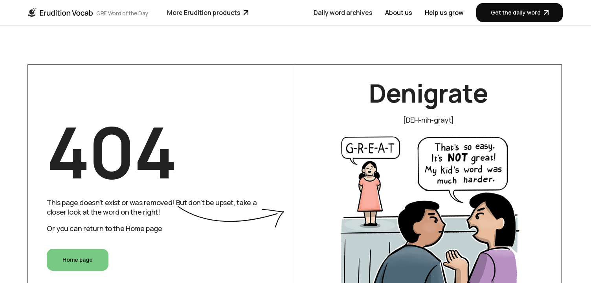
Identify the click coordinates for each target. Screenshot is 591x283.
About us (398, 12)
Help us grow (444, 12)
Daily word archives (343, 12)
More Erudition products (207, 12)
